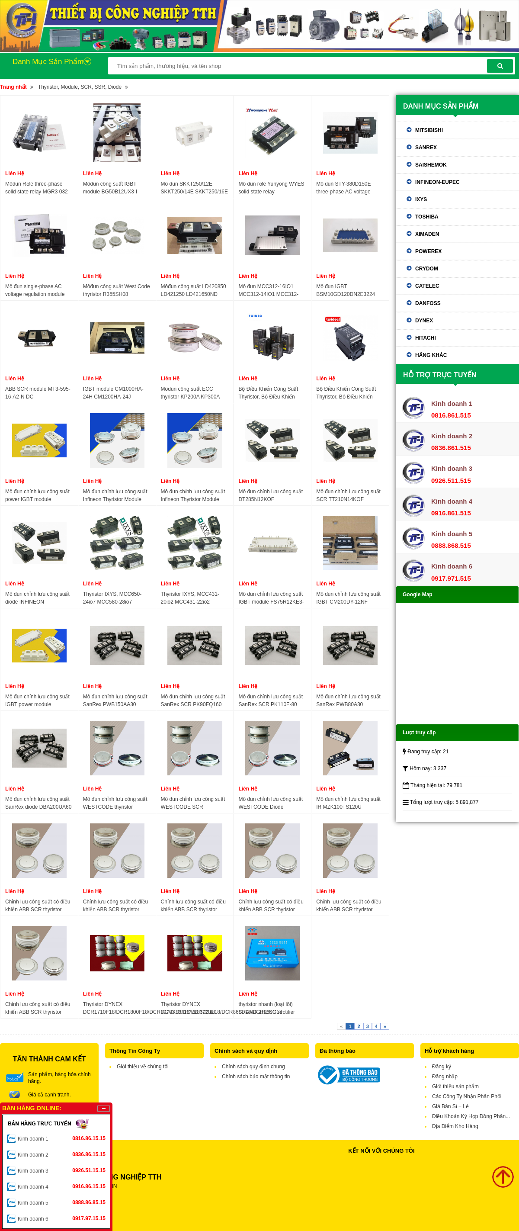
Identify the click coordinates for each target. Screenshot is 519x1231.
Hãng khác (431, 355)
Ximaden (427, 234)
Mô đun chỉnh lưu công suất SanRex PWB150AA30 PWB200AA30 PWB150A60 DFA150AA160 (115, 701)
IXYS (421, 199)
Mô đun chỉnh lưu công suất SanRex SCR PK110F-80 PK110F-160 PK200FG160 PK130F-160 (270, 701)
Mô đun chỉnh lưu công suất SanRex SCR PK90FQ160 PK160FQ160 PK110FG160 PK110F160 (193, 701)
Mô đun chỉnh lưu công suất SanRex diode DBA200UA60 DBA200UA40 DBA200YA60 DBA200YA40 (38, 803)
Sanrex (426, 148)
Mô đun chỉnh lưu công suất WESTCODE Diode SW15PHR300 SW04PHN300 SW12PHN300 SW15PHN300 (270, 803)
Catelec (427, 286)
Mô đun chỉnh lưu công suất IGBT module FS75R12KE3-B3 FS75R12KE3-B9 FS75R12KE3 (271, 598)
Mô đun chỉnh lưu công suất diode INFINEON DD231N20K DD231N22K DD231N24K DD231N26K (37, 598)
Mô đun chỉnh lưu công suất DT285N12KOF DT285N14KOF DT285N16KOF (270, 496)
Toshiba (427, 217)
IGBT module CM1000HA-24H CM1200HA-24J (113, 393)
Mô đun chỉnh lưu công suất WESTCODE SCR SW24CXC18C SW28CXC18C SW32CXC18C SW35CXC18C (193, 803)
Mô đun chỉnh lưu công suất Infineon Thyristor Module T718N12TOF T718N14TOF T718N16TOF (193, 496)
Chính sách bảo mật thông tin (256, 1077)
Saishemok (431, 165)
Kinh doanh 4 (62, 1186)
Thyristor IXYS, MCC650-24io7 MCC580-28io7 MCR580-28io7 (112, 598)
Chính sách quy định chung (253, 1067)
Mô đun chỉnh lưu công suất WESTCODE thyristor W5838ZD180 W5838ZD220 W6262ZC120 (115, 803)
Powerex (428, 251)
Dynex (424, 321)
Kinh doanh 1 (62, 1138)
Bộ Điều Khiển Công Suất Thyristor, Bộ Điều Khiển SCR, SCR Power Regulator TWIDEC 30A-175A (348, 393)
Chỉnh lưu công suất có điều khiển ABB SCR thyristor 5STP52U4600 (193, 906)
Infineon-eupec (437, 182)
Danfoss (428, 303)
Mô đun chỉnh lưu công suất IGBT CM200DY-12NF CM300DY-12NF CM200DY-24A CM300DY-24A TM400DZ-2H (348, 598)
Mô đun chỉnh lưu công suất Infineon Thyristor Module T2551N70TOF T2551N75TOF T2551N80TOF (115, 496)
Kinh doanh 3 (62, 1170)
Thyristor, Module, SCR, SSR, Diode (80, 87)
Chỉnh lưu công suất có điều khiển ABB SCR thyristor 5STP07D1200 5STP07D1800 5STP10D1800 (37, 906)
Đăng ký (441, 1067)
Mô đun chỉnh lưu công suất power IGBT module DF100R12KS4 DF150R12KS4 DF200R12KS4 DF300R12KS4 (37, 496)
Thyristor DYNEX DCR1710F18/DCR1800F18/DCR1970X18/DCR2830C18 (149, 1008)
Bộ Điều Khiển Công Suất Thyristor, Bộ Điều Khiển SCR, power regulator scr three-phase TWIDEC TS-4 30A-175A (269, 393)
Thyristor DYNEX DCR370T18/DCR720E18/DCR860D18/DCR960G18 (221, 1008)
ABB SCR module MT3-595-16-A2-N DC (37, 393)
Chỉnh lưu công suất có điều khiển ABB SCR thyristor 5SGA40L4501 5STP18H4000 (348, 906)
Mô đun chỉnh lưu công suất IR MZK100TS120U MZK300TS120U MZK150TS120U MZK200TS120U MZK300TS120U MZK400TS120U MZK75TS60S (348, 803)
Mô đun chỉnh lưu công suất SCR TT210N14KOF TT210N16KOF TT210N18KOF (348, 496)
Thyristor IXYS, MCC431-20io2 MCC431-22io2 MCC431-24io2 (190, 598)
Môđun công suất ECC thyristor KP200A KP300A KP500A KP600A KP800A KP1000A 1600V (190, 393)
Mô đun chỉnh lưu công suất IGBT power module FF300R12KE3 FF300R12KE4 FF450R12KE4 (37, 701)
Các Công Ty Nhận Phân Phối (467, 1096)
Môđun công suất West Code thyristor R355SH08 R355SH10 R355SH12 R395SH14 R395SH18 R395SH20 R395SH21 (116, 290)
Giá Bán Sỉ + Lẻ (450, 1106)
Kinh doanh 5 (62, 1202)
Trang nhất (13, 87)
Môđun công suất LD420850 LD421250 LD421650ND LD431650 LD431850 (193, 290)
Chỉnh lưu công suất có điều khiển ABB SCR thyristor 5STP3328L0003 (37, 1008)
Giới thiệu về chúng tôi (143, 1067)
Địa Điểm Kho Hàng (455, 1126)
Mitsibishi (429, 130)
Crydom (426, 269)
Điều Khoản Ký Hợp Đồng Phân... (471, 1116)
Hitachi (425, 338)
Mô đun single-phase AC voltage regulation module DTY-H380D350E (34, 290)
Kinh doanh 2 (62, 1154)
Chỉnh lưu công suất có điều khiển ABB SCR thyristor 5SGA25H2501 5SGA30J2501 (115, 906)
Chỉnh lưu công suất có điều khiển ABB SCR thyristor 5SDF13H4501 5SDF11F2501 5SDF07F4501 (270, 906)
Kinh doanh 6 (62, 1218)
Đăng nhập (445, 1077)
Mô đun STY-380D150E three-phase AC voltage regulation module (343, 188)
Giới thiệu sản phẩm (455, 1086)
